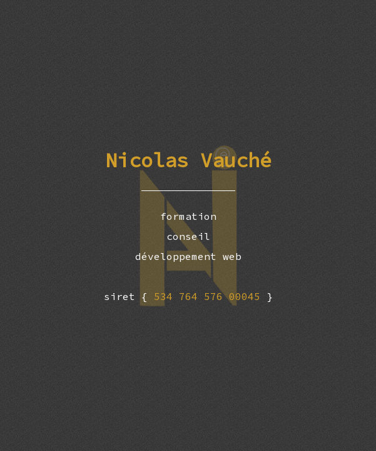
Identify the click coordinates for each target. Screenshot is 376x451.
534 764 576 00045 (210, 296)
